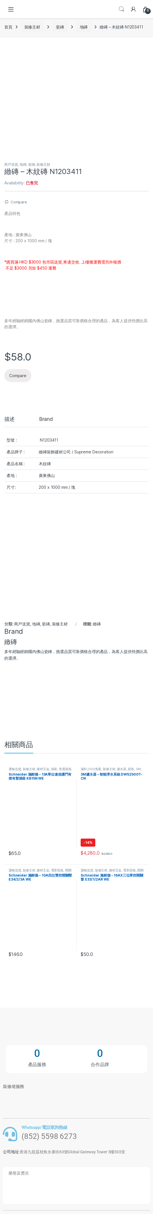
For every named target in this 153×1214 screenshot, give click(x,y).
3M (138, 769)
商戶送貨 (11, 164)
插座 (54, 769)
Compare (19, 202)
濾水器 (121, 769)
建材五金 (43, 769)
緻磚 (97, 623)
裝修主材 (32, 26)
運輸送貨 (15, 769)
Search (121, 9)
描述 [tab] (9, 419)
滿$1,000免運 (91, 769)
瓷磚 (60, 26)
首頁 (8, 26)
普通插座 (65, 769)
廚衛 (131, 769)
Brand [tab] (46, 419)
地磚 (84, 26)
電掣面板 (57, 870)
